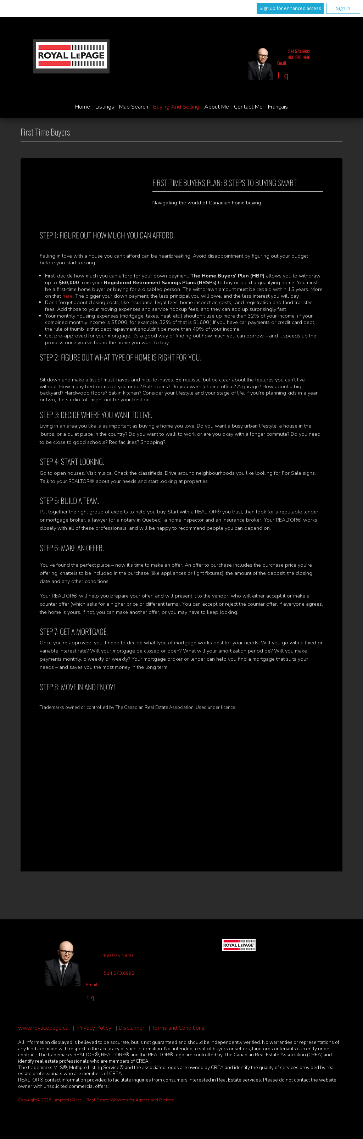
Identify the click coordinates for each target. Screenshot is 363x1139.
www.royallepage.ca (43, 1028)
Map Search (133, 107)
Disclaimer (131, 1028)
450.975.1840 (299, 57)
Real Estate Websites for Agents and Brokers (130, 1100)
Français (278, 107)
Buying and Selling (176, 107)
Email (281, 63)
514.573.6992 (299, 51)
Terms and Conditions (178, 1028)
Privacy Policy (94, 1028)
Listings (104, 107)
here (67, 295)
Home (82, 107)
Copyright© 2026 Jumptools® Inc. (50, 1100)
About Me (216, 107)
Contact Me (248, 107)
